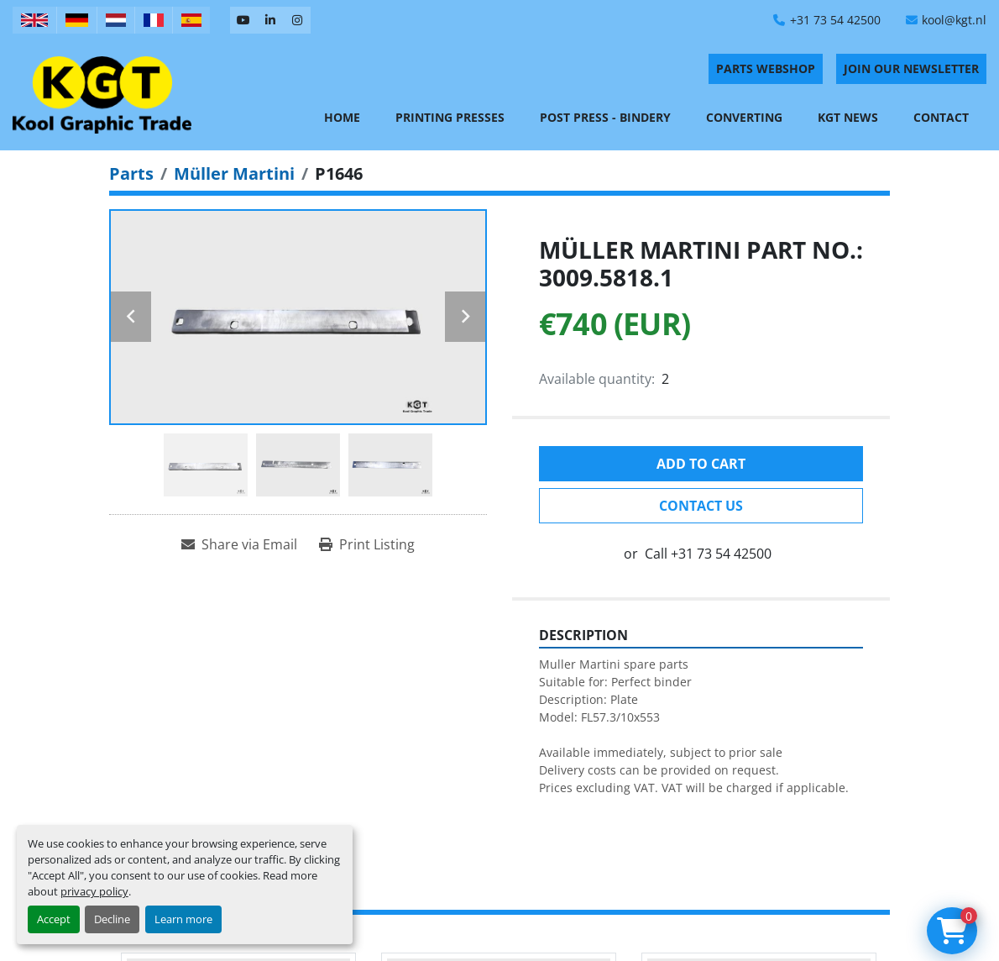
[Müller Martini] (234, 173)
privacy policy (94, 891)
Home (342, 117)
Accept (54, 919)
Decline (112, 919)
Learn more (183, 919)
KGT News (848, 117)
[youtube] (243, 20)
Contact (941, 117)
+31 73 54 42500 (835, 20)
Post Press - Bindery (605, 117)
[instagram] (297, 20)
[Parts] (131, 173)
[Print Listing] (367, 544)
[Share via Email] (239, 544)
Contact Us (701, 505)
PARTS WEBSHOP (765, 68)
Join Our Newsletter (911, 68)
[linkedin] (270, 20)
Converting (744, 117)
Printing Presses (450, 117)
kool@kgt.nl (954, 20)
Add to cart (700, 463)
